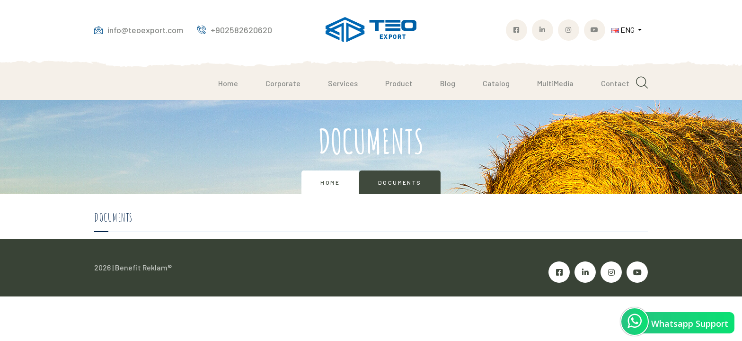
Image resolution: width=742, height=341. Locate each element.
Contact (615, 83)
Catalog (496, 83)
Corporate (282, 83)
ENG (623, 29)
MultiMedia (555, 83)
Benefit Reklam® (143, 267)
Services (343, 83)
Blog (447, 83)
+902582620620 (234, 30)
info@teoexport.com (138, 30)
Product (399, 83)
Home (228, 83)
